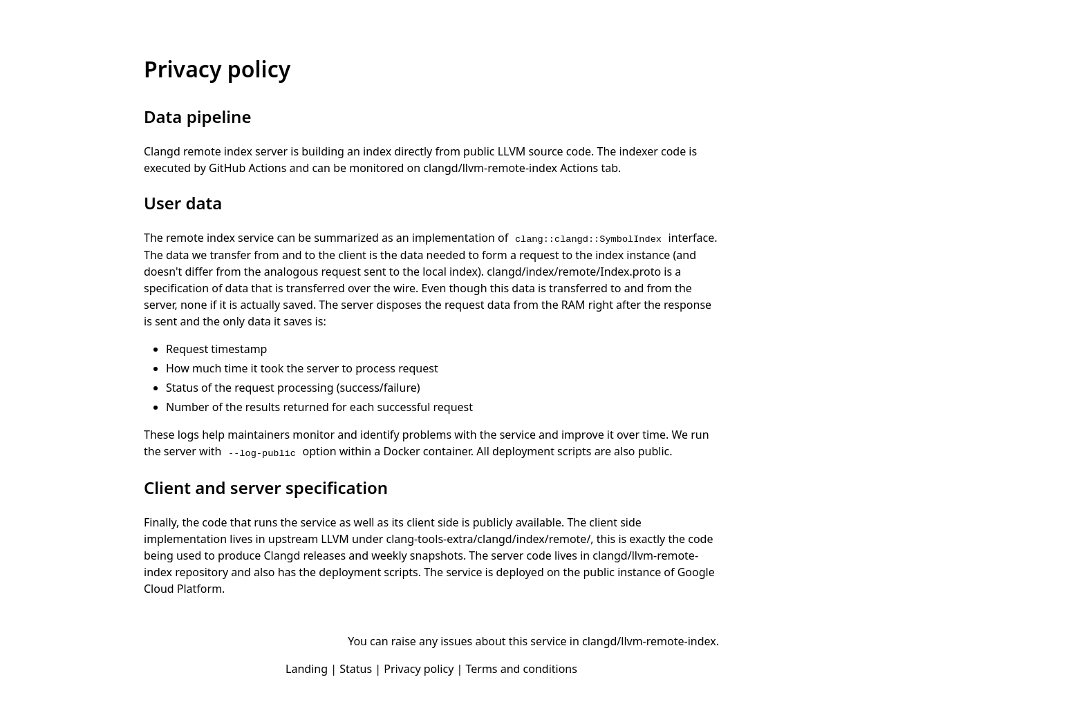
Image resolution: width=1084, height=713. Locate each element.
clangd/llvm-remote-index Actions (510, 167)
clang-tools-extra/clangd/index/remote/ (488, 538)
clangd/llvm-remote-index (649, 641)
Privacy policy (419, 668)
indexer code (652, 151)
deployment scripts (542, 451)
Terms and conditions (521, 668)
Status (355, 668)
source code (559, 151)
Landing (307, 668)
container (447, 451)
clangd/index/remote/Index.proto (574, 271)
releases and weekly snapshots (382, 555)
